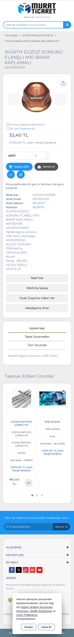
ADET (12, 155)
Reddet (28, 627)
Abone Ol (61, 527)
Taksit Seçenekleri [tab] (37, 337)
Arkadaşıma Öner (37, 308)
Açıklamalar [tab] (37, 328)
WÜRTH (38, 207)
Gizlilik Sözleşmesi (41, 611)
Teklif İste (37, 278)
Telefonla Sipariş (37, 288)
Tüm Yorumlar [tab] (37, 345)
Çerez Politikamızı (27, 614)
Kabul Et (46, 627)
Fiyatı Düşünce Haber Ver (37, 298)
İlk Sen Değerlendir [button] (20, 129)
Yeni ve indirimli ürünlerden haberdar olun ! (37, 518)
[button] (32, 495)
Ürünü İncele (29, 483)
